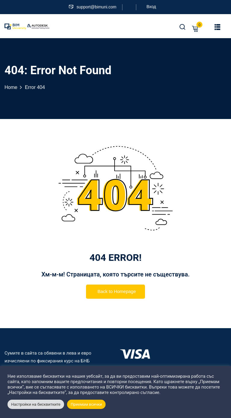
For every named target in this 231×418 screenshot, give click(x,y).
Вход (151, 6)
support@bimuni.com (92, 7)
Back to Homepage (115, 292)
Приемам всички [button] (86, 404)
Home (11, 87)
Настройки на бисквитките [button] (35, 404)
